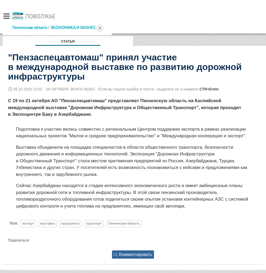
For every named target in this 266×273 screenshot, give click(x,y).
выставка (47, 223)
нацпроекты (70, 223)
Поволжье (40, 16)
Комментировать (133, 254)
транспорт (94, 223)
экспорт (28, 223)
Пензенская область (29, 27)
